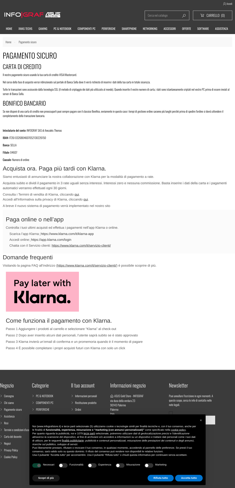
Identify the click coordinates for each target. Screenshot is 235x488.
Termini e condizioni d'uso (16, 430)
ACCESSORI (170, 28)
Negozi (7, 443)
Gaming (43, 28)
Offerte (186, 28)
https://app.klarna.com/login (51, 240)
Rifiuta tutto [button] (160, 477)
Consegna (9, 396)
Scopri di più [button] (46, 477)
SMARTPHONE (129, 28)
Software (203, 28)
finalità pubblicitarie (73, 440)
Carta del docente (12, 436)
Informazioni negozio (128, 385)
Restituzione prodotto (85, 402)
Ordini (78, 409)
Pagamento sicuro (13, 409)
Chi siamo (9, 402)
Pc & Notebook (62, 28)
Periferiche (108, 28)
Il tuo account (83, 385)
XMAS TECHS (25, 28)
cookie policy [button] (178, 429)
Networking (150, 28)
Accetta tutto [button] (189, 477)
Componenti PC (86, 28)
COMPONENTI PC (44, 402)
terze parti (89, 433)
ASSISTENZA (221, 28)
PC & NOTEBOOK (44, 396)
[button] (201, 420)
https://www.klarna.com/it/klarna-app (67, 234)
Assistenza (9, 416)
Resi (6, 423)
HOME (9, 28)
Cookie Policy (10, 457)
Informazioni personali (86, 396)
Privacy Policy (11, 450)
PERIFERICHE (42, 409)
